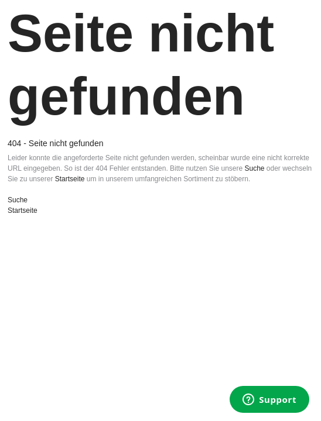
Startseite (70, 179)
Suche (254, 168)
